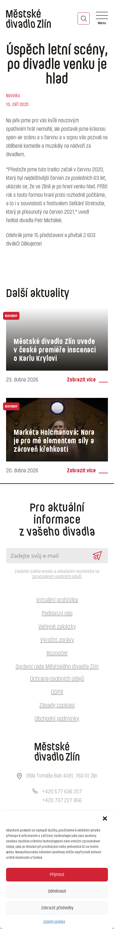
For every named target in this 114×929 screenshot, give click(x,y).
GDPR (57, 692)
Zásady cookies (54, 921)
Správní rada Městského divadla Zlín (57, 667)
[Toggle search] (84, 18)
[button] (105, 818)
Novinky (13, 95)
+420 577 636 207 (62, 792)
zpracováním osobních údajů (56, 577)
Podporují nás (57, 613)
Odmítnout (57, 891)
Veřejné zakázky (57, 627)
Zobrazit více (81, 380)
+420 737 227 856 (62, 800)
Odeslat (97, 555)
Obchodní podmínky (57, 719)
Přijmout (57, 874)
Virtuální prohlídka (57, 600)
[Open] (102, 18)
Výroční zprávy (57, 640)
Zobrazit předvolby (57, 908)
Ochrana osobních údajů (57, 679)
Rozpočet (57, 653)
